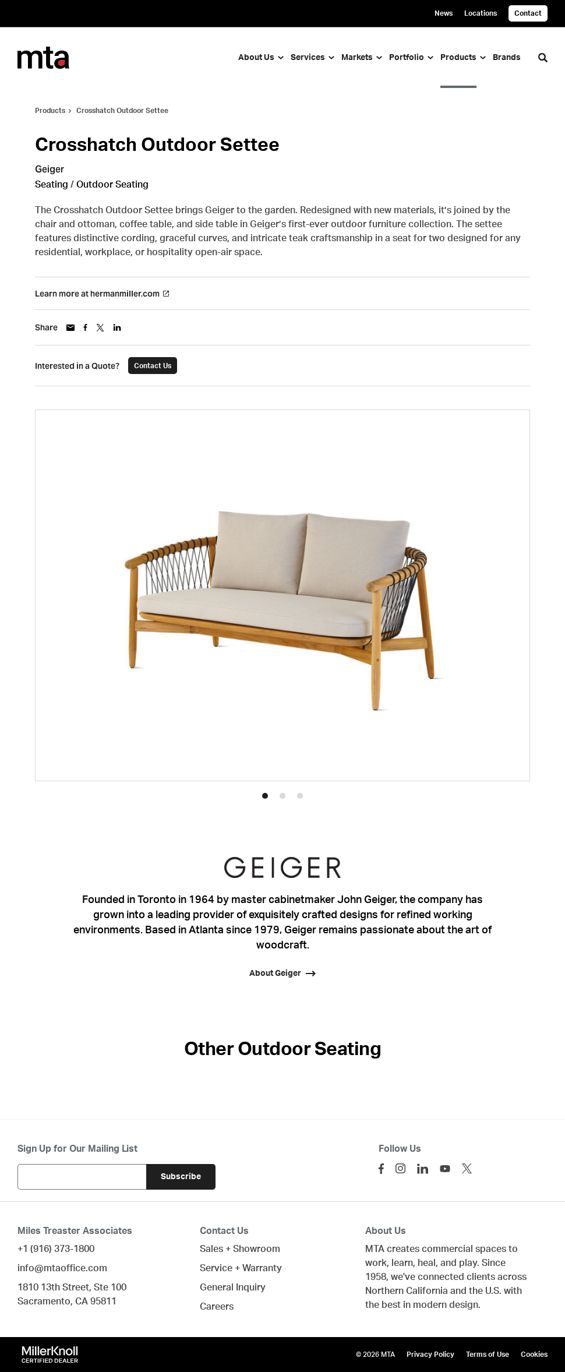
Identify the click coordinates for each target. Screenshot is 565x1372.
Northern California (406, 1291)
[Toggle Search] (543, 57)
